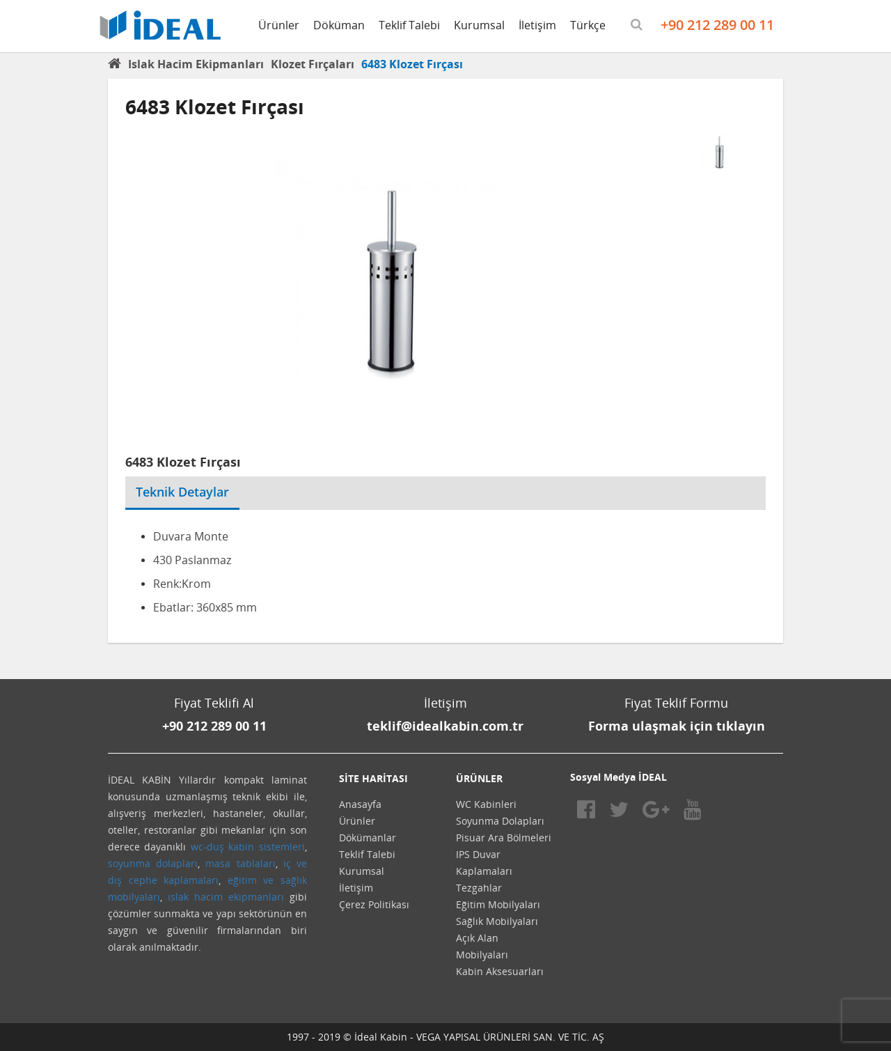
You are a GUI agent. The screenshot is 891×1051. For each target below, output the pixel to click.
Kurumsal (479, 25)
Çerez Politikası (374, 904)
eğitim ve (251, 880)
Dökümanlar (367, 837)
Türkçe (588, 25)
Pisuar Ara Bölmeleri (503, 837)
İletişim (537, 25)
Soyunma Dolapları (500, 820)
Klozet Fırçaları (312, 64)
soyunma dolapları (153, 863)
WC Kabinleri (486, 804)
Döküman (339, 25)
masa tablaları (240, 863)
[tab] (249, 483)
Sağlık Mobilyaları (497, 921)
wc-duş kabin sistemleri (248, 846)
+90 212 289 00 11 (717, 24)
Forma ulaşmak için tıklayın (676, 725)
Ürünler (278, 25)
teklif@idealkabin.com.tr (445, 725)
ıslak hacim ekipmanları (226, 896)
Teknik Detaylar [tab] (182, 491)
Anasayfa (360, 804)
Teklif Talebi (409, 25)
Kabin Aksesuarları (500, 971)
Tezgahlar (479, 887)
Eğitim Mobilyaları (498, 904)
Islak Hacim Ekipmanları (196, 64)
